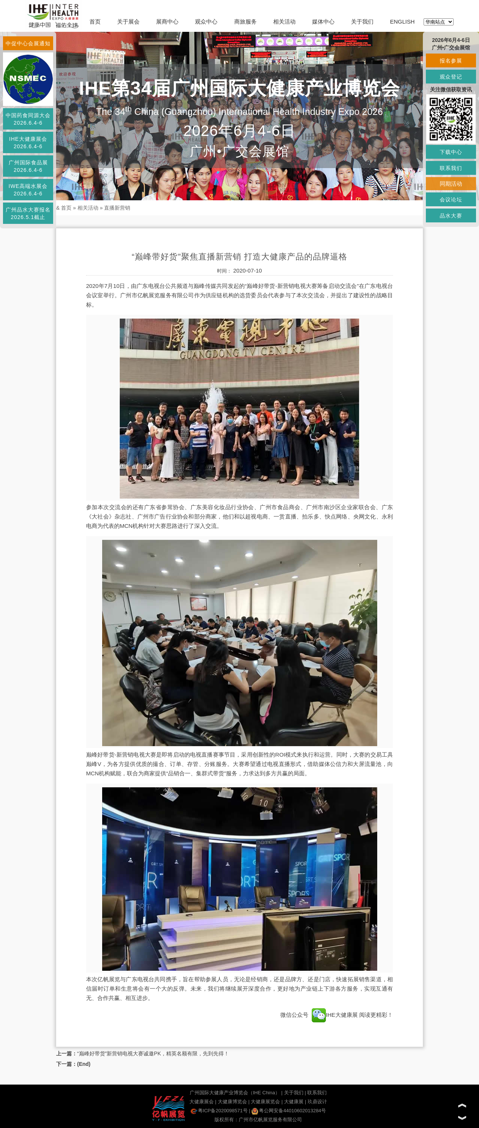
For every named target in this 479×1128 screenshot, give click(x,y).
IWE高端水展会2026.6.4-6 (28, 190)
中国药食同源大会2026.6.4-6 (28, 119)
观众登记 (451, 77)
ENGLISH (402, 21)
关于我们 (362, 21)
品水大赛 (451, 216)
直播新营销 (117, 208)
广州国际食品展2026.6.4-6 (28, 166)
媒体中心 (323, 21)
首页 (95, 21)
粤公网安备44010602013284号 (288, 1110)
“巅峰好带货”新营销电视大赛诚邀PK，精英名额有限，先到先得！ (153, 1053)
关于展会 (128, 21)
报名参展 (451, 61)
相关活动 (284, 21)
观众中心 (206, 21)
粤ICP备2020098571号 (219, 1110)
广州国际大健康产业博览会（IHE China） (235, 1092)
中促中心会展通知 (28, 43)
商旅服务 (245, 21)
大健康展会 (201, 1101)
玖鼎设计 (317, 1101)
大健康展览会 (265, 1101)
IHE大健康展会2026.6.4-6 (28, 142)
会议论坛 (451, 200)
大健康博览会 (232, 1101)
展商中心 (167, 21)
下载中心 (451, 152)
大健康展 (293, 1101)
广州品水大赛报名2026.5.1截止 (28, 213)
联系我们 (317, 1092)
